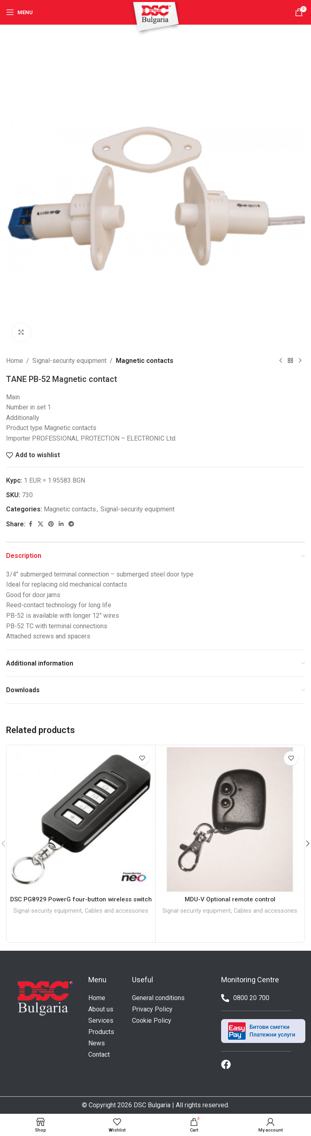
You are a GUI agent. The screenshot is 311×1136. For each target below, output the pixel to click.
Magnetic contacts (144, 361)
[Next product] (300, 361)
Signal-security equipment (69, 361)
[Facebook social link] (30, 524)
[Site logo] (155, 19)
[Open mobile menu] (19, 12)
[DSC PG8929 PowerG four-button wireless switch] (81, 819)
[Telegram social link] (71, 524)
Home (14, 361)
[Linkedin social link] (61, 524)
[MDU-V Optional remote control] (230, 819)
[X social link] (40, 524)
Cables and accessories (117, 919)
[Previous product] (280, 361)
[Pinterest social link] (51, 524)
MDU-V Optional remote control (230, 899)
